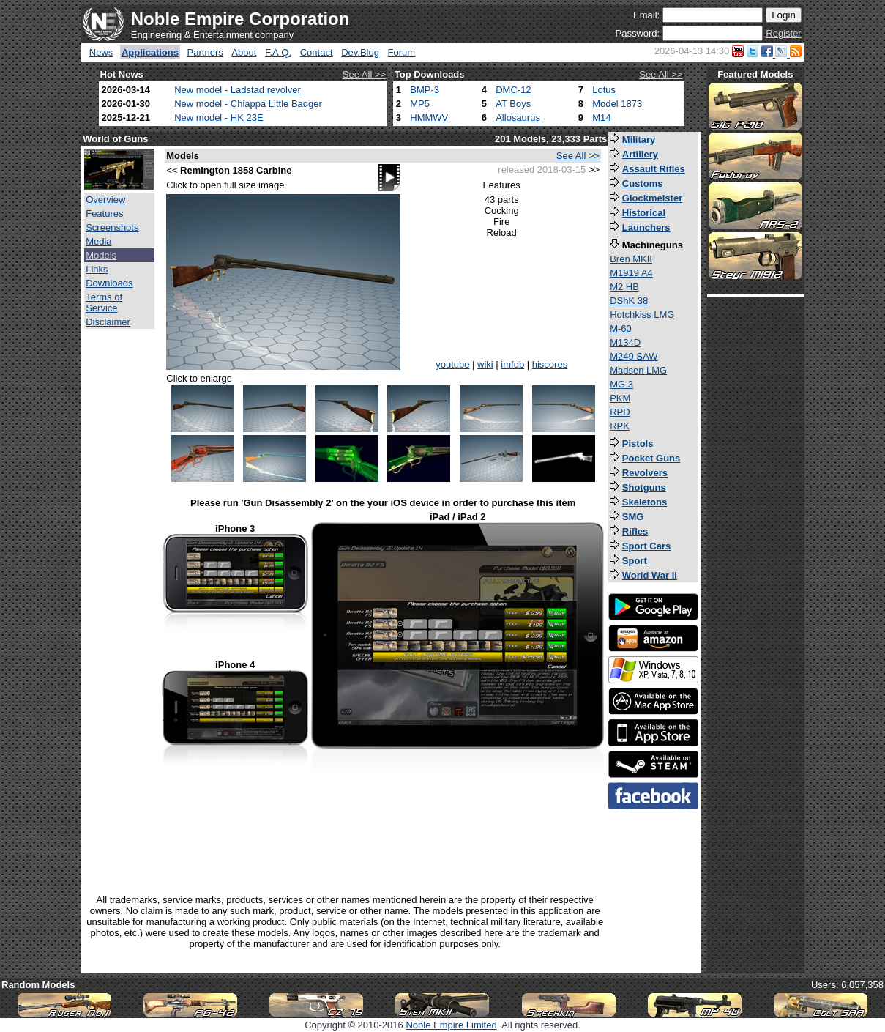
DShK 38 (629, 300)
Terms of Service (104, 302)
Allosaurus (518, 117)
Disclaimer (108, 321)
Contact (316, 52)
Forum (402, 52)
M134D (625, 342)
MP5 (420, 103)
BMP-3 (424, 89)
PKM (620, 398)
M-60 (621, 328)
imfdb (512, 364)
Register (783, 33)
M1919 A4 (631, 272)
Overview (105, 199)
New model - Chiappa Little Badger (248, 103)
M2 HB (624, 286)
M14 (601, 117)
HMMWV (429, 117)
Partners (205, 52)
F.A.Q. (278, 52)
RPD (620, 412)
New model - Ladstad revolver (237, 89)
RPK (620, 425)
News (101, 52)
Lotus (604, 89)
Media (98, 241)
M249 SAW (633, 356)
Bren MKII (631, 258)
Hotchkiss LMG (642, 314)
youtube (452, 364)
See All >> (364, 74)
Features (104, 213)
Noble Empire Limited (451, 1025)
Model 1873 (617, 103)
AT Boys (513, 103)
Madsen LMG (638, 370)
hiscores (549, 364)
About (243, 52)
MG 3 (621, 384)
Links (97, 269)
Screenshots (112, 227)
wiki (485, 364)
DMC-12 (513, 89)
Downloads (109, 283)
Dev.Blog (360, 52)
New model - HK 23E (218, 117)
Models (101, 255)
